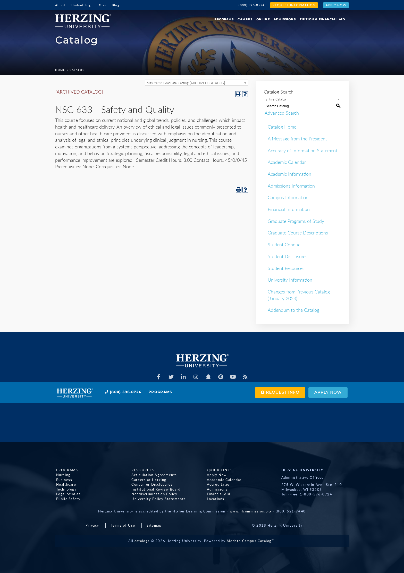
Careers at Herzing (148, 479)
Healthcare (65, 484)
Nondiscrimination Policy (153, 494)
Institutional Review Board (155, 489)
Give (102, 5)
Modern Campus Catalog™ (250, 541)
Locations (214, 498)
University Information (290, 280)
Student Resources (286, 268)
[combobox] (196, 83)
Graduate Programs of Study (296, 221)
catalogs (142, 541)
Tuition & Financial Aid (322, 19)
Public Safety (67, 498)
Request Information (294, 5)
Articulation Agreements (153, 475)
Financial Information (289, 209)
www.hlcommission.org (251, 511)
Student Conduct (285, 244)
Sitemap (154, 525)
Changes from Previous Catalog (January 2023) (299, 295)
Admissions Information (291, 186)
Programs (224, 19)
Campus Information (288, 197)
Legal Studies (67, 494)
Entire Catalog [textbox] (275, 99)
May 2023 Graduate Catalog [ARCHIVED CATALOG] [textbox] (186, 83)
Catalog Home (282, 127)
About (60, 5)
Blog (115, 5)
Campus (245, 19)
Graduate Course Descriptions (298, 232)
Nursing (62, 475)
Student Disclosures (287, 256)
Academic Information (289, 174)
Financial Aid (217, 494)
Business (63, 479)
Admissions (285, 19)
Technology (65, 489)
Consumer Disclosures (151, 484)
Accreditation (218, 484)
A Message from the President (297, 138)
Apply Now (336, 5)
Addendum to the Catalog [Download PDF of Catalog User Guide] (293, 310)
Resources (142, 470)
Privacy (92, 525)
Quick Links (219, 470)
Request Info (277, 392)
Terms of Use (123, 525)
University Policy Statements (158, 498)
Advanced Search (281, 113)
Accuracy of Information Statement (302, 150)
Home (60, 69)
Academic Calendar (287, 162)
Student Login (82, 5)
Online (263, 19)
